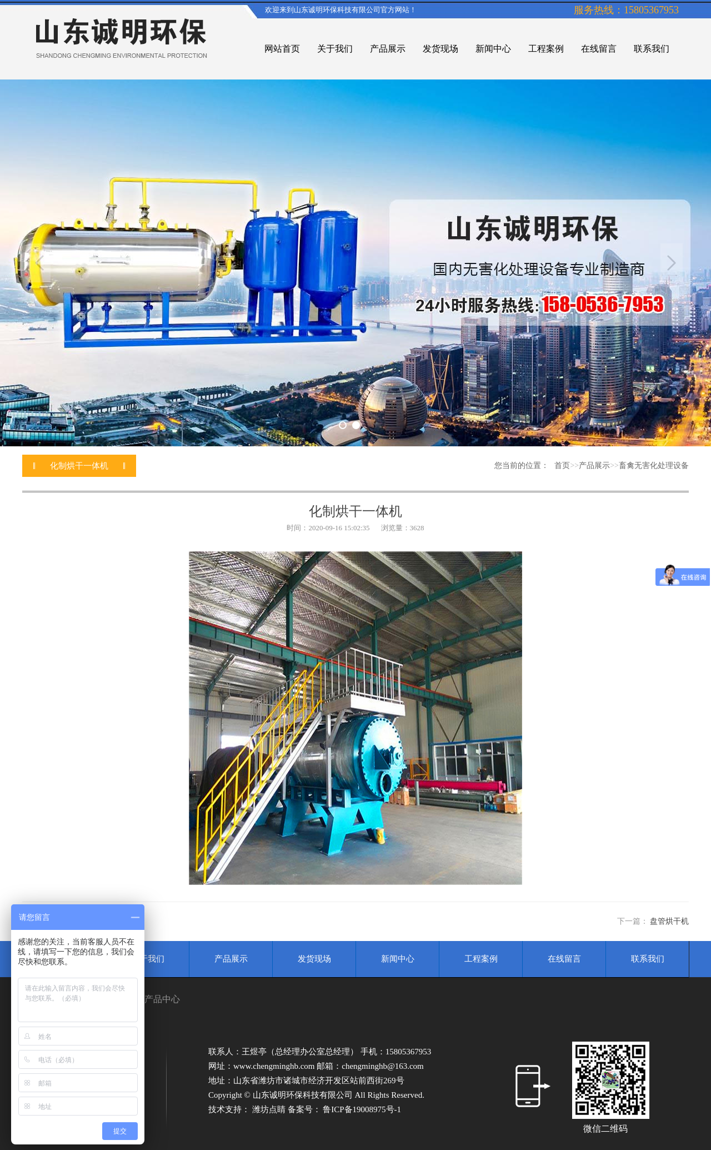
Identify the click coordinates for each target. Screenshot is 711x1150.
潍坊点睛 (270, 1109)
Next (671, 262)
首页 (562, 465)
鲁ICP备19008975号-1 (362, 1109)
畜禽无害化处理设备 (654, 465)
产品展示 (594, 465)
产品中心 (162, 999)
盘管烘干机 (669, 921)
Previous (39, 262)
